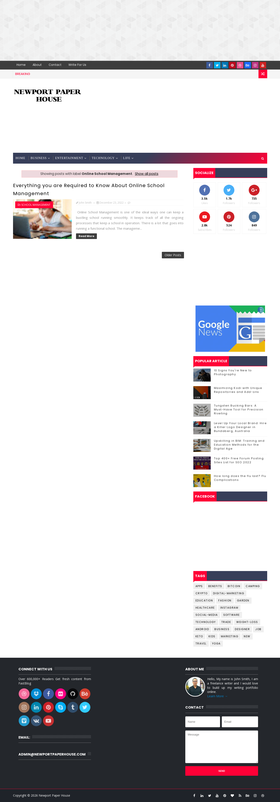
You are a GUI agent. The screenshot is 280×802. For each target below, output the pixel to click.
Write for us (77, 65)
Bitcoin (234, 586)
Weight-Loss (247, 622)
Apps (199, 586)
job (258, 629)
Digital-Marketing (228, 593)
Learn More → (217, 696)
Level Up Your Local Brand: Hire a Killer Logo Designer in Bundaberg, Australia (240, 427)
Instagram (229, 607)
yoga (216, 643)
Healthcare (205, 607)
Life (127, 158)
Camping (253, 586)
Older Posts (173, 255)
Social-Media (207, 615)
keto (199, 636)
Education (204, 600)
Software (231, 615)
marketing (230, 636)
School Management (35, 205)
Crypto (202, 593)
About (37, 65)
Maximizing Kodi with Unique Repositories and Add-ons (238, 390)
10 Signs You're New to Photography (233, 372)
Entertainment (69, 158)
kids (212, 636)
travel (201, 643)
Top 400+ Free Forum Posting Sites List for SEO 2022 (239, 460)
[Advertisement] (130, 30)
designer (242, 629)
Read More (86, 236)
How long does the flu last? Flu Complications (240, 478)
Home (21, 65)
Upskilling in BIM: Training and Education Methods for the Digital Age (239, 445)
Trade (226, 622)
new (247, 636)
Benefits (215, 586)
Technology (103, 158)
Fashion (225, 600)
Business (39, 158)
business (221, 629)
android (202, 629)
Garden (243, 600)
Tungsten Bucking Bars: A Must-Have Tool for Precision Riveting (238, 409)
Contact (55, 65)
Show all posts (146, 173)
